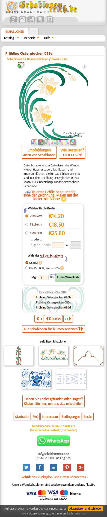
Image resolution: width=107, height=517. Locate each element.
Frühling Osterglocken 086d (53, 307)
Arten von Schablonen (39, 155)
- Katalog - (8, 38)
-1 (39, 318)
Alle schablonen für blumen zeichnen (53, 329)
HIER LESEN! (72, 155)
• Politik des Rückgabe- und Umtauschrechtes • (53, 477)
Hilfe (47, 38)
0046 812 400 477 (63, 426)
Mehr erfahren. (76, 513)
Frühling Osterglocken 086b (53, 297)
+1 (68, 318)
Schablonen (14, 31)
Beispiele (29, 38)
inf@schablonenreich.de (53, 454)
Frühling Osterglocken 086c (53, 302)
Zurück (53, 318)
